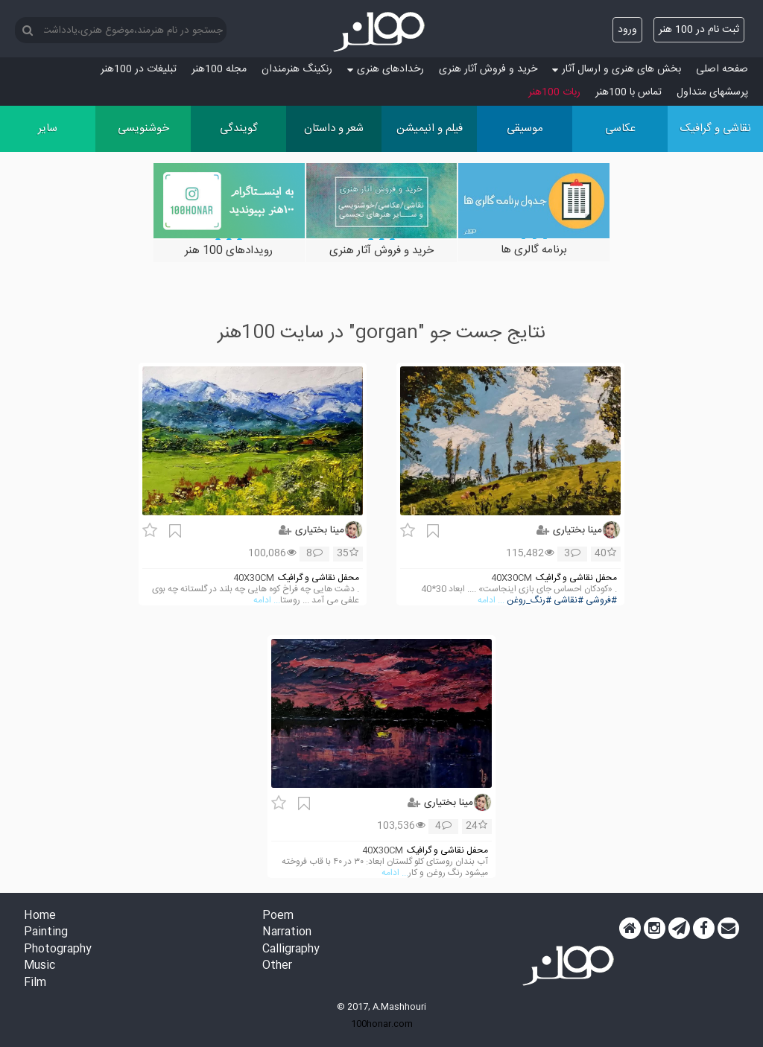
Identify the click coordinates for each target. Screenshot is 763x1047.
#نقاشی (568, 600)
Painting (46, 932)
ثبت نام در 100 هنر (699, 30)
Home (40, 916)
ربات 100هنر (554, 92)
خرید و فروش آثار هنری (488, 69)
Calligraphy (291, 949)
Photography (58, 949)
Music (39, 966)
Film (35, 983)
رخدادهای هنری (385, 69)
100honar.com (382, 1024)
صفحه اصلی (722, 69)
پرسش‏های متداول (712, 92)
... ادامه (491, 600)
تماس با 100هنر (628, 92)
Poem (278, 916)
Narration (286, 932)
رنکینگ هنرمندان (297, 69)
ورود (627, 30)
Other (277, 966)
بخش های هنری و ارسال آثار (616, 69)
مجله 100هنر (219, 69)
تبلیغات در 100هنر (139, 69)
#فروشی (601, 600)
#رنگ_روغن (529, 600)
